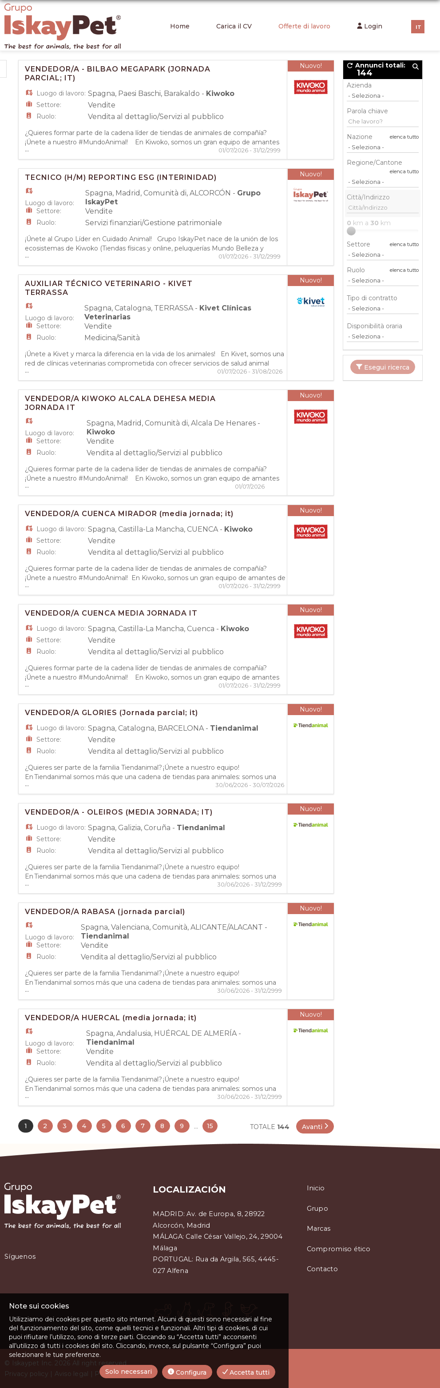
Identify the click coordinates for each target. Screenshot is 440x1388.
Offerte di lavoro (304, 26)
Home (180, 26)
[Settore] (383, 254)
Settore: (48, 105)
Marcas (319, 1229)
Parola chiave (367, 111)
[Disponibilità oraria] (383, 336)
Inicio (316, 1188)
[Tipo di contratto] (383, 308)
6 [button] (123, 1126)
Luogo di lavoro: (61, 93)
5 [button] (104, 1126)
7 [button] (143, 1126)
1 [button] (25, 1126)
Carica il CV (234, 26)
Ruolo (356, 270)
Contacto (322, 1269)
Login (369, 26)
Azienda (359, 85)
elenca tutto (404, 137)
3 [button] (65, 1126)
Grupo (317, 1209)
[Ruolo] (383, 280)
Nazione (360, 137)
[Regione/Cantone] (383, 181)
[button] (315, 1126)
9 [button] (182, 1126)
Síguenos (20, 1257)
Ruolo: (46, 116)
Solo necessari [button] (128, 1372)
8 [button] (162, 1126)
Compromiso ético (338, 1249)
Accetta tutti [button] (246, 1372)
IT (418, 27)
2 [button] (45, 1126)
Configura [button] (187, 1372)
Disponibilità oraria (374, 326)
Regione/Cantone (374, 163)
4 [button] (84, 1126)
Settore (358, 244)
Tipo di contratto (372, 298)
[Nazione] (383, 147)
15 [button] (210, 1126)
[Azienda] (383, 95)
